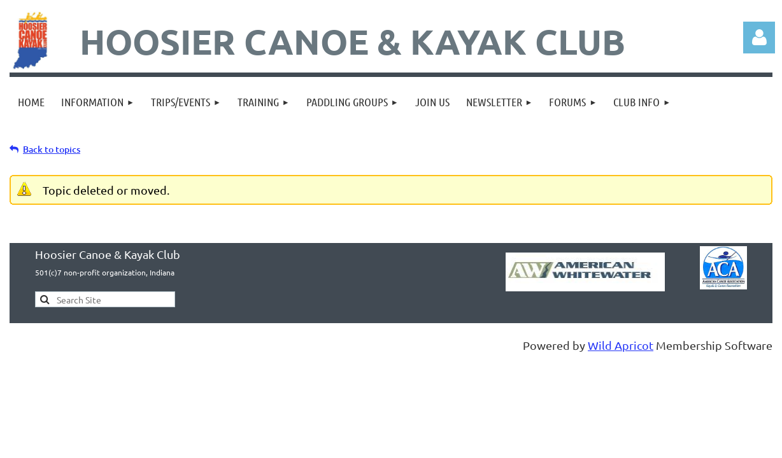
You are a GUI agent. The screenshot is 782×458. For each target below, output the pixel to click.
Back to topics (51, 149)
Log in (759, 37)
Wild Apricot (620, 345)
